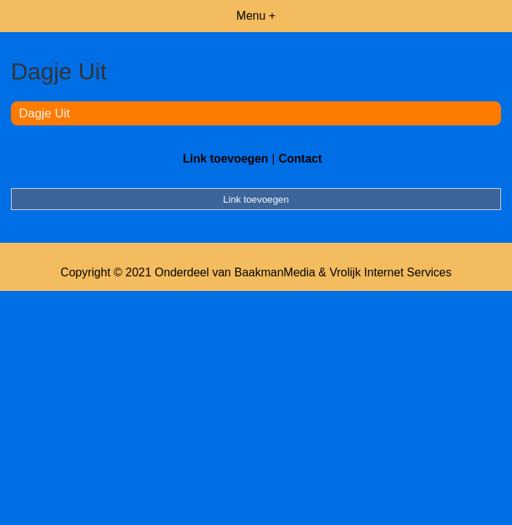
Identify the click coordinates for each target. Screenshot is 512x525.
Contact (300, 158)
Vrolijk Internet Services (390, 272)
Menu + (256, 15)
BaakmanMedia (275, 272)
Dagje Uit (44, 113)
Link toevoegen (225, 158)
